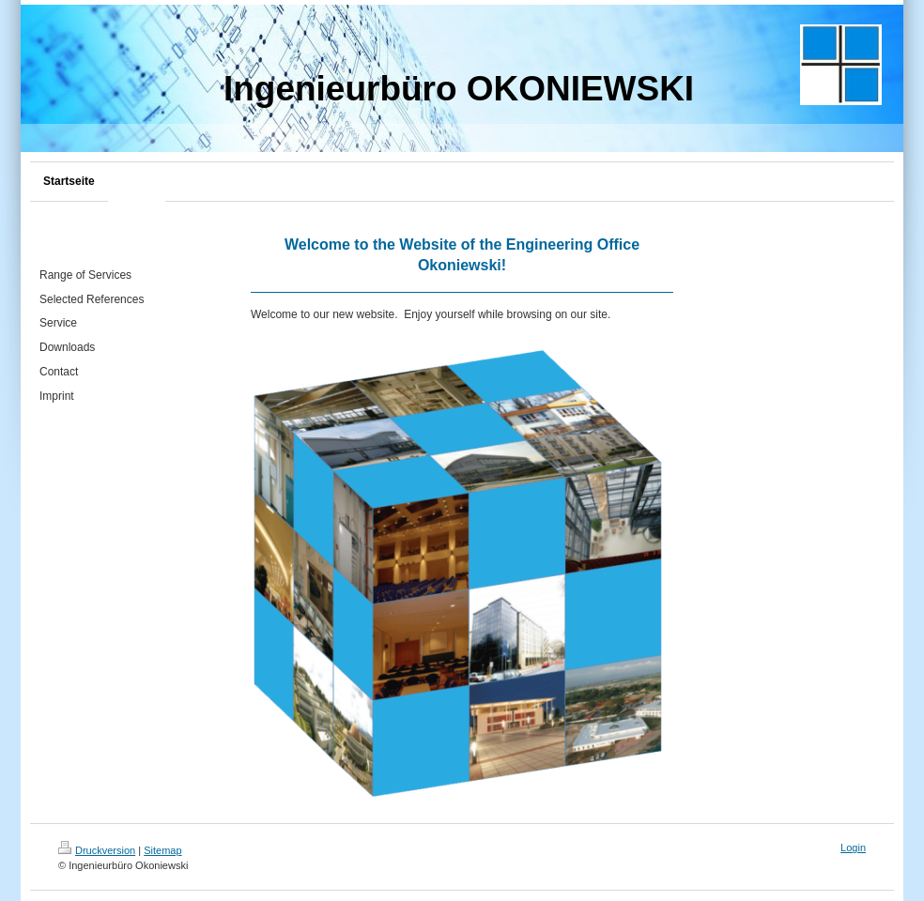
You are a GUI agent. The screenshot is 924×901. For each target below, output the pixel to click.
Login (853, 847)
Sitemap (162, 850)
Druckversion (96, 850)
